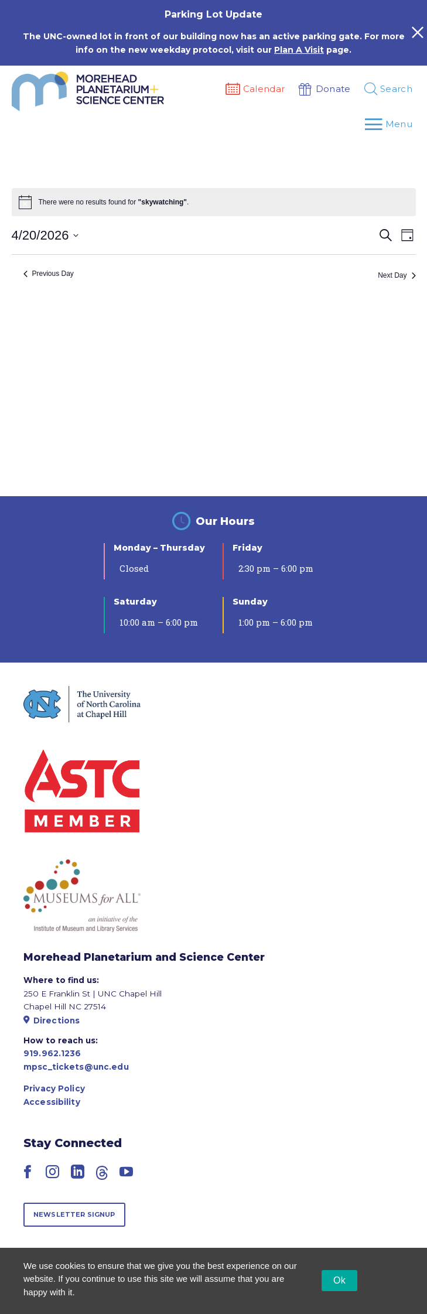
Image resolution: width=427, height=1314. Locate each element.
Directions (51, 1020)
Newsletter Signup (74, 1214)
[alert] (114, 202)
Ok (339, 1280)
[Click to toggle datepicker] (45, 235)
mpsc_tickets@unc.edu (76, 1066)
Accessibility (51, 1102)
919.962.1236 (52, 1053)
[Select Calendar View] (407, 235)
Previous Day (48, 273)
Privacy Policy (54, 1088)
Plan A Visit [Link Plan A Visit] (299, 50)
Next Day (396, 275)
